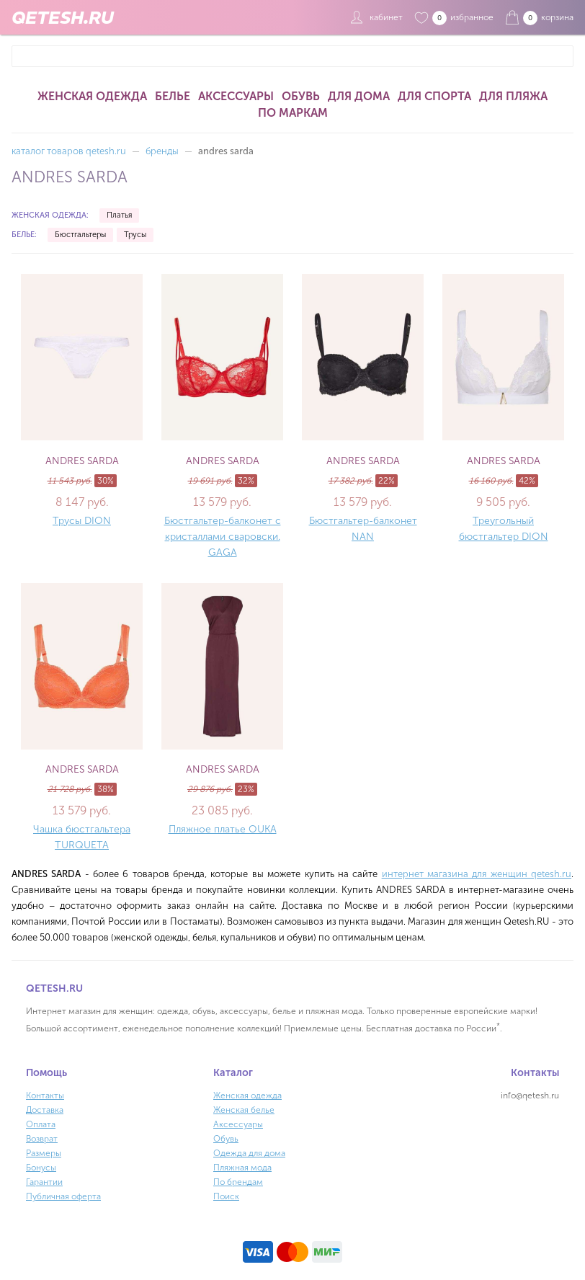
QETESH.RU (63, 17)
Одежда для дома (249, 1153)
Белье (172, 96)
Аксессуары (236, 96)
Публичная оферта (63, 1196)
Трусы (135, 234)
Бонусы (41, 1168)
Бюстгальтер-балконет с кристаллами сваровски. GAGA (222, 537)
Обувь (301, 96)
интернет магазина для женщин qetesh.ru (476, 873)
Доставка (44, 1110)
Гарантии (44, 1182)
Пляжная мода (242, 1168)
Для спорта (434, 96)
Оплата (40, 1124)
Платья (119, 215)
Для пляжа (513, 96)
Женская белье (243, 1110)
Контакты (45, 1095)
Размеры (43, 1153)
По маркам (293, 113)
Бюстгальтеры (80, 234)
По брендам (238, 1182)
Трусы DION (82, 521)
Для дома (359, 96)
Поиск (226, 1196)
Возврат (42, 1139)
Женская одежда (92, 96)
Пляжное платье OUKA (223, 829)
